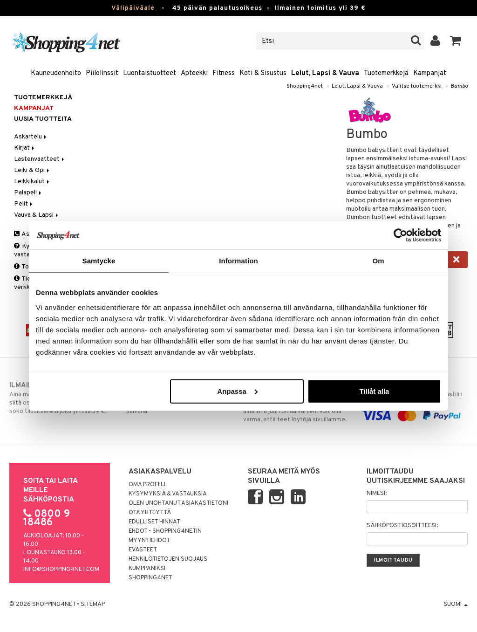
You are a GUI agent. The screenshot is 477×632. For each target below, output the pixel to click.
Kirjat (25, 148)
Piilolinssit (102, 73)
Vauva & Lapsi (37, 215)
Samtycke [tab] (99, 261)
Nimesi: (377, 493)
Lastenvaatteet (40, 159)
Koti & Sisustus (262, 73)
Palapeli (28, 193)
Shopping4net (304, 86)
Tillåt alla (374, 391)
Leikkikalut (32, 181)
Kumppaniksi (147, 568)
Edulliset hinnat (154, 522)
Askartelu (31, 137)
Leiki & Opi (32, 170)
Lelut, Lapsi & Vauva (325, 73)
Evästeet (143, 550)
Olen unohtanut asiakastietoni (178, 503)
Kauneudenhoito (56, 73)
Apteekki (194, 73)
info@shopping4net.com (61, 569)
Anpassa (237, 391)
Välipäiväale (133, 8)
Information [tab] (238, 261)
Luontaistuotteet (149, 73)
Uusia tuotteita (43, 119)
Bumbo (459, 86)
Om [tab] (378, 261)
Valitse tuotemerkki (417, 86)
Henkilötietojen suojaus (168, 559)
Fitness (223, 73)
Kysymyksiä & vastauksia (168, 494)
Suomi (455, 604)
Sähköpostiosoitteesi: (402, 525)
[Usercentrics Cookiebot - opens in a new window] (400, 235)
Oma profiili (147, 484)
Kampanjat (429, 73)
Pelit (24, 204)
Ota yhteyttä (150, 512)
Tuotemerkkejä (386, 73)
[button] (455, 41)
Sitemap (93, 604)
